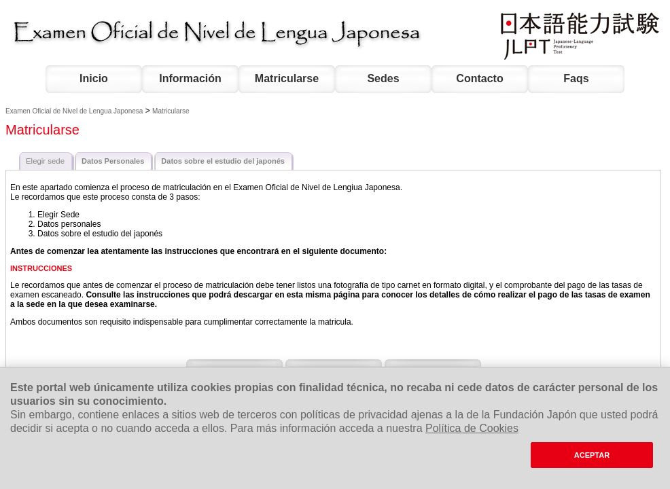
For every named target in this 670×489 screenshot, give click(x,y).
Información (190, 78)
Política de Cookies (471, 428)
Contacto (479, 78)
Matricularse (287, 78)
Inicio (94, 78)
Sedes (383, 78)
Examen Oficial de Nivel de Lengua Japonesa (74, 111)
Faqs (575, 78)
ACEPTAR (592, 455)
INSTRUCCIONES (41, 268)
